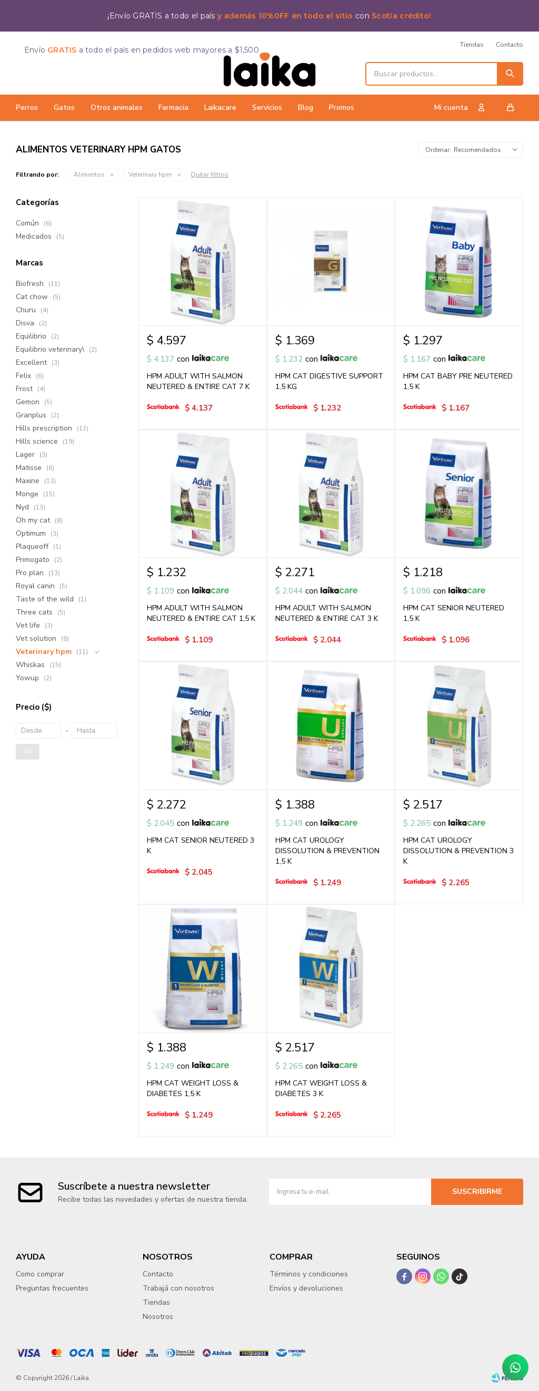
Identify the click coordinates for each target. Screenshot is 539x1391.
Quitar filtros (209, 174)
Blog (305, 107)
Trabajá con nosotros (178, 1288)
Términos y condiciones (309, 1274)
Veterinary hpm (150, 174)
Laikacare (220, 107)
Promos (341, 107)
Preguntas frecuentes (52, 1288)
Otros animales (117, 107)
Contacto (509, 44)
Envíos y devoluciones (306, 1288)
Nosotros (158, 1317)
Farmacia (173, 107)
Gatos (64, 107)
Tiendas (472, 44)
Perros (27, 107)
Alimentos (89, 174)
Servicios (267, 107)
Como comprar (40, 1274)
